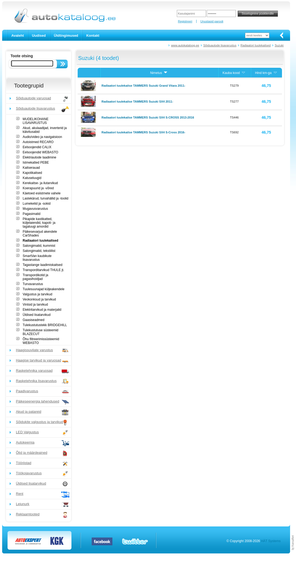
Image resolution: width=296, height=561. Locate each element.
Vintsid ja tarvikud (35, 304)
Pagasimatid (31, 214)
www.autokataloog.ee (185, 45)
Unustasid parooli (211, 21)
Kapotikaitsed (32, 173)
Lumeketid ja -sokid (36, 203)
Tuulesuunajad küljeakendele (43, 289)
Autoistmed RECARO (38, 142)
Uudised (39, 35)
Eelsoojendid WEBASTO (40, 152)
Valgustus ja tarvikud (37, 294)
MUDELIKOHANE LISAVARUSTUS (36, 121)
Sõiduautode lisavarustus (219, 45)
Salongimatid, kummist (39, 246)
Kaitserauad (31, 168)
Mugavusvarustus (35, 209)
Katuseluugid (32, 178)
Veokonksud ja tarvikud (39, 299)
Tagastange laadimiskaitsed (42, 265)
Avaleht (17, 35)
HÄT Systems (271, 541)
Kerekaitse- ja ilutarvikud (40, 183)
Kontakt (92, 35)
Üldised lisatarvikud (36, 315)
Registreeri (185, 21)
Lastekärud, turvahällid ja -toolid (45, 198)
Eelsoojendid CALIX (37, 147)
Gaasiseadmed (33, 320)
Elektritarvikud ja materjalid (42, 310)
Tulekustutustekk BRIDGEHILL (45, 325)
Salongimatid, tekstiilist (39, 251)
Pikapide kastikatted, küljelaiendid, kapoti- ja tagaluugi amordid (39, 222)
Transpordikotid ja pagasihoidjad (35, 277)
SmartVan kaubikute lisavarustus (37, 258)
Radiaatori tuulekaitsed (255, 45)
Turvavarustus (33, 284)
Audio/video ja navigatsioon (42, 137)
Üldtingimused (66, 35)
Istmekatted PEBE (36, 162)
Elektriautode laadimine (39, 157)
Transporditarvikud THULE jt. (43, 270)
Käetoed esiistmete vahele (42, 193)
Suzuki (279, 45)
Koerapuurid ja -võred (38, 188)
